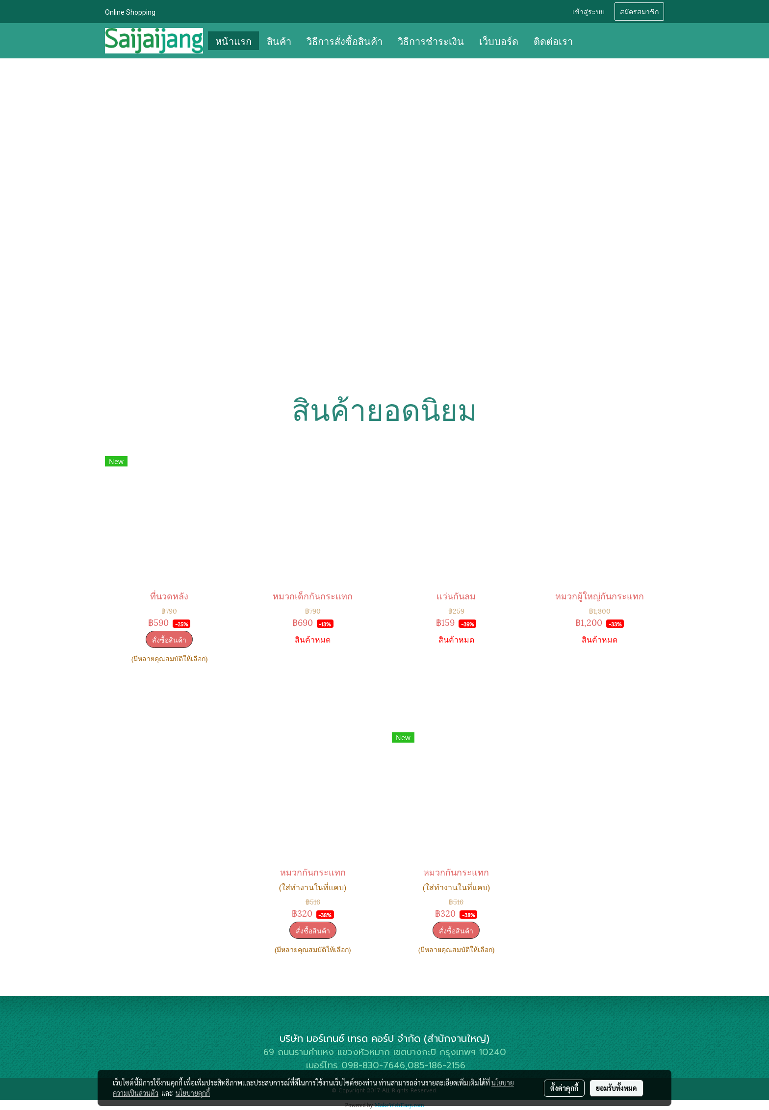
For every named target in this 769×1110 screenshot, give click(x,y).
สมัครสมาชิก (639, 11)
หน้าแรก (233, 40)
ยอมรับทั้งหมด (616, 1088)
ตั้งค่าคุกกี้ (564, 1088)
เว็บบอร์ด (498, 40)
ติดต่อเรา (553, 40)
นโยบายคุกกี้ (193, 1092)
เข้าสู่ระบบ (588, 11)
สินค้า (279, 40)
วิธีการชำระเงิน (431, 40)
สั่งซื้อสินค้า (169, 639)
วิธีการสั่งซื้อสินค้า (345, 40)
